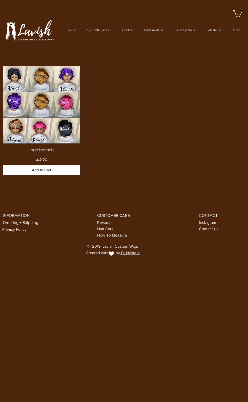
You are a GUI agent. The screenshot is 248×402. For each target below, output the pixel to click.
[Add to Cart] (41, 170)
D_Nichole (130, 253)
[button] (237, 13)
